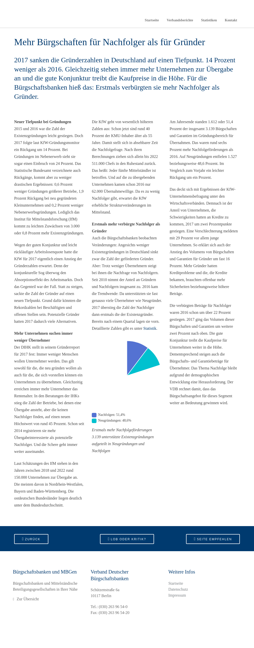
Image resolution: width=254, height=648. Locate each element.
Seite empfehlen (213, 539)
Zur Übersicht (28, 599)
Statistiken (209, 20)
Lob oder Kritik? (127, 539)
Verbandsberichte (180, 20)
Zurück (31, 539)
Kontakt (231, 20)
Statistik (149, 328)
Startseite (152, 20)
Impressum (177, 595)
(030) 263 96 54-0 (113, 607)
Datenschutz (178, 589)
